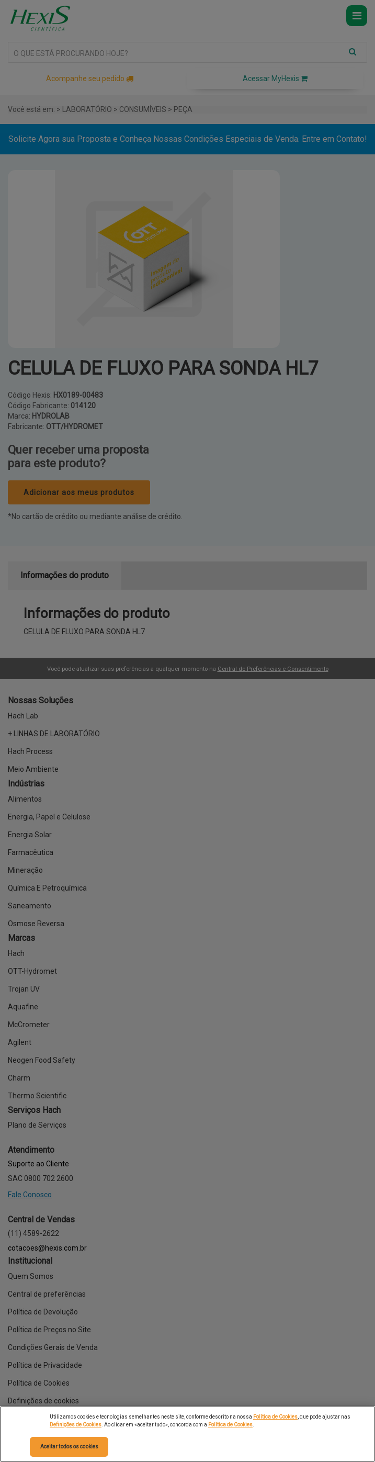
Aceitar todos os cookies (69, 1446)
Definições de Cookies (75, 1424)
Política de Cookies (275, 1417)
